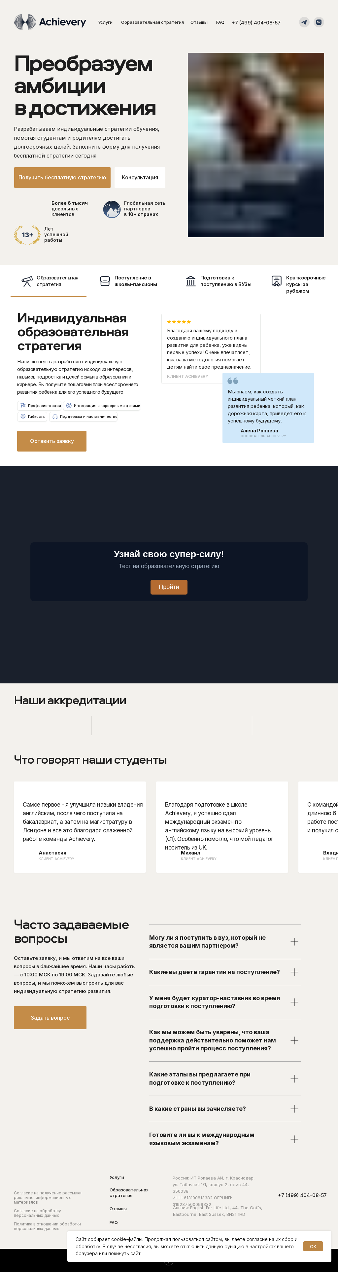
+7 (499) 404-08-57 (256, 22)
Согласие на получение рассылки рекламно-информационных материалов (48, 1197)
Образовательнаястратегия (58, 280)
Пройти (169, 587)
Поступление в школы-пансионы (136, 280)
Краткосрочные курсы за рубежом (306, 284)
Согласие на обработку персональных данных (37, 1213)
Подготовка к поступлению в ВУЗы (225, 280)
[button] (140, 177)
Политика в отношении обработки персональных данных (47, 1226)
